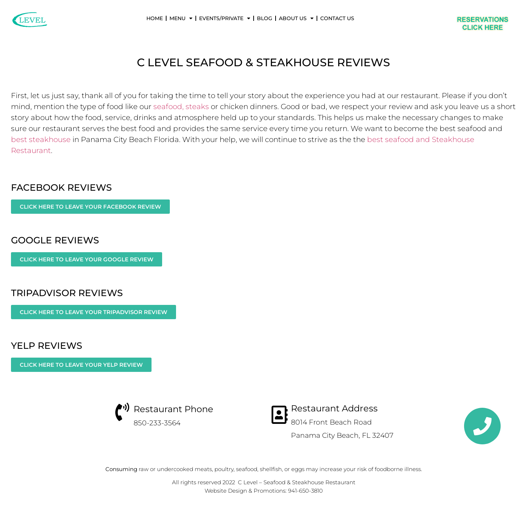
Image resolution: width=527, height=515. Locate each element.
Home (154, 18)
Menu (181, 18)
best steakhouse (41, 139)
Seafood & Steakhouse (260, 62)
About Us (296, 18)
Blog (264, 18)
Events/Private (224, 18)
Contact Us (337, 18)
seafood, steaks (181, 106)
